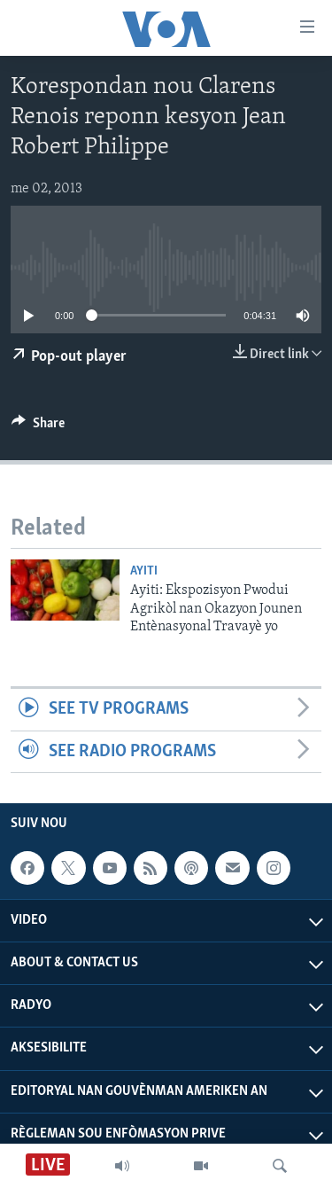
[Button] (38, 427)
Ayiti (144, 571)
